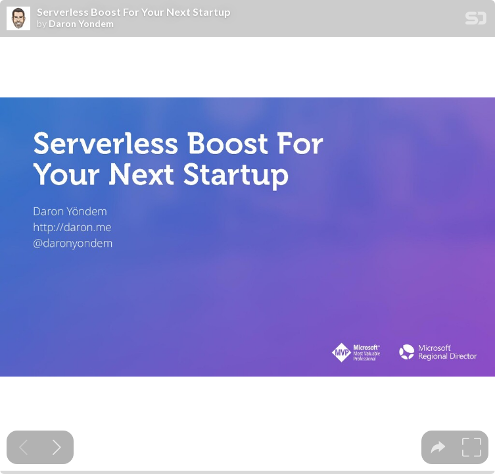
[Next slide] (57, 447)
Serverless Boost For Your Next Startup (134, 12)
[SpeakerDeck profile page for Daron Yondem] (18, 19)
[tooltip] (438, 447)
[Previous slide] (23, 447)
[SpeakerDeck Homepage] (475, 20)
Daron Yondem (81, 23)
